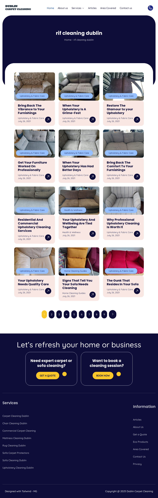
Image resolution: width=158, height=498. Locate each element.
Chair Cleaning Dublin (14, 423)
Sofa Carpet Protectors (15, 452)
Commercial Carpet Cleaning (19, 430)
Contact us (126, 8)
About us (63, 8)
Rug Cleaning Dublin (14, 445)
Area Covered (108, 8)
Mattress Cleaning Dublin (16, 438)
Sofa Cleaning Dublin (14, 460)
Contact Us (139, 456)
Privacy (137, 463)
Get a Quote (140, 434)
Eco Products (140, 441)
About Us (138, 427)
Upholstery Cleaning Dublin (18, 467)
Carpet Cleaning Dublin (15, 415)
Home (50, 8)
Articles (92, 8)
